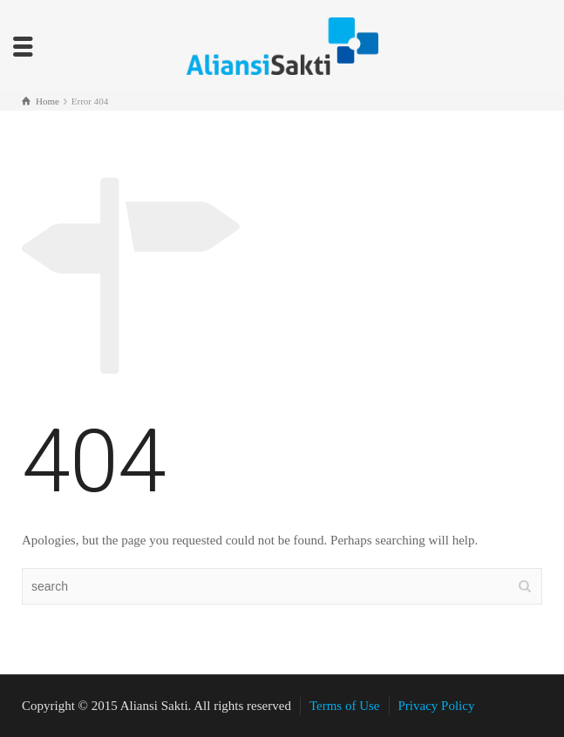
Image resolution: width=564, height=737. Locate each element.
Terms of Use (344, 706)
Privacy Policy (436, 706)
